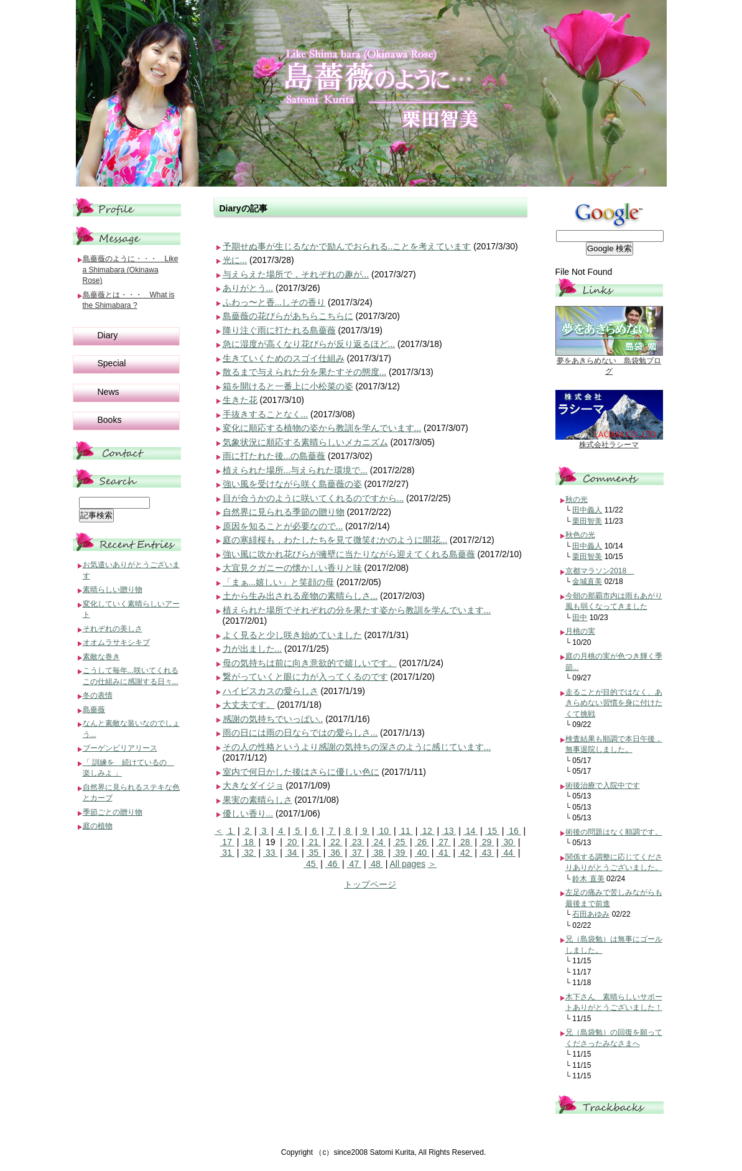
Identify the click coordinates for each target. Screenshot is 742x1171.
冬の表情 (98, 695)
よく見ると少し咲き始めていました (292, 635)
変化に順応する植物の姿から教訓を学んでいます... (322, 428)
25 (400, 842)
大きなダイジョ (253, 785)
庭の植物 (98, 826)
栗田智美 (587, 521)
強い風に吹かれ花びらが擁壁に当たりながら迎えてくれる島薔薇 (349, 554)
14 (470, 831)
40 (422, 853)
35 (314, 853)
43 (487, 853)
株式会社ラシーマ (609, 444)
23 (357, 842)
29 (487, 842)
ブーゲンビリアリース (120, 748)
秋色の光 (580, 534)
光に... (235, 260)
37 (357, 853)
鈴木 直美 (588, 878)
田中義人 (587, 510)
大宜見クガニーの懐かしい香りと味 (292, 568)
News (108, 392)
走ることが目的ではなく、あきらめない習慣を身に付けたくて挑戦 (613, 703)
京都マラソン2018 (599, 571)
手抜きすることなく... (265, 414)
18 (248, 842)
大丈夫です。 (249, 705)
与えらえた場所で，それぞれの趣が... (296, 274)
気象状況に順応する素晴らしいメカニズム (305, 442)
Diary (108, 335)
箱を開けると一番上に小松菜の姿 (288, 386)
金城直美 (587, 581)
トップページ (370, 884)
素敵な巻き (101, 656)
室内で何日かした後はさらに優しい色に (301, 772)
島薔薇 (94, 709)
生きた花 (240, 400)
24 (378, 842)
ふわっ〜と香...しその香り (274, 302)
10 (384, 831)
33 (270, 853)
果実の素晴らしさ (257, 800)
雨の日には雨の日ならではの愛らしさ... (300, 733)
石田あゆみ (591, 914)
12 (427, 831)
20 (292, 842)
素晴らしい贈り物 (112, 589)
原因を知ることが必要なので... (283, 526)
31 (227, 853)
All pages (407, 864)
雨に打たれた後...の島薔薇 (274, 456)
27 (443, 842)
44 (508, 853)
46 (332, 864)
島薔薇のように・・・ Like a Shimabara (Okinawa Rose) (131, 269)
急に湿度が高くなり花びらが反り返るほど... (309, 344)
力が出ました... (252, 649)
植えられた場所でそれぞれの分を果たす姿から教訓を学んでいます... (357, 610)
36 (335, 853)
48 (375, 864)
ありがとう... (248, 288)
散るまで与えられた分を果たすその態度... (305, 372)
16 (513, 831)
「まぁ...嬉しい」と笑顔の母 (279, 582)
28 (465, 842)
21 (314, 842)
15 (492, 831)
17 (227, 842)
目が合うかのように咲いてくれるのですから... (313, 498)
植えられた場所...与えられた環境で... (295, 470)
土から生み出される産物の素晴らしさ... (300, 596)
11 (405, 831)
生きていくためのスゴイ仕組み (284, 358)
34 (292, 853)
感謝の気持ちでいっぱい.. (273, 719)
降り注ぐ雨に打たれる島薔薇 (279, 330)
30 (508, 842)
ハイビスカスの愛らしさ (270, 691)
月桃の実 (580, 631)
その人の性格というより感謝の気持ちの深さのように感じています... (357, 747)
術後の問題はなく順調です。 (613, 832)
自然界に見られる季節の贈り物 (284, 512)
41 (443, 853)
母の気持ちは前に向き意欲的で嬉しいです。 (310, 663)
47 (354, 864)
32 (248, 853)
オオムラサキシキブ (116, 642)
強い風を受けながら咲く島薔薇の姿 (292, 484)
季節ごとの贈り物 (112, 812)
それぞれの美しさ (112, 628)
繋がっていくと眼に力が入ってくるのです (305, 677)
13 (449, 831)
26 (422, 842)
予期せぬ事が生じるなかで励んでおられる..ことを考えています (347, 246)
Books (110, 420)
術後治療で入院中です (602, 785)
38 (378, 853)
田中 (579, 617)
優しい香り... (248, 813)
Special (112, 363)
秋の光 (576, 499)
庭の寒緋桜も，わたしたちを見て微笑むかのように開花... (335, 540)
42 (465, 853)
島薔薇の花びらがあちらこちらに (288, 316)
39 (400, 853)
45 (311, 864)
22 (335, 842)
